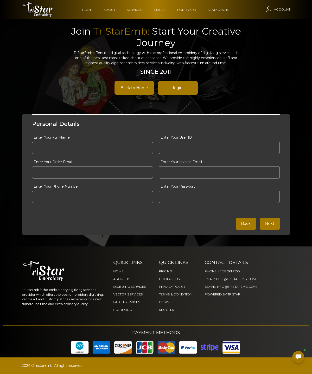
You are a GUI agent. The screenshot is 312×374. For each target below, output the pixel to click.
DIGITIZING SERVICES (129, 286)
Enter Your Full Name (52, 137)
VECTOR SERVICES (128, 294)
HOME (87, 10)
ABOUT (109, 10)
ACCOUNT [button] (282, 9)
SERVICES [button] (134, 10)
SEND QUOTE (218, 10)
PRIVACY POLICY (172, 286)
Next (269, 223)
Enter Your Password (178, 186)
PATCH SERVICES (126, 302)
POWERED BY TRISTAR (222, 294)
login (178, 88)
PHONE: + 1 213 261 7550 (222, 271)
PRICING (165, 271)
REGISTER (166, 310)
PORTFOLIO (186, 10)
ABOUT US (121, 279)
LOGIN (164, 302)
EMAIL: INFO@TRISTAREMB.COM (230, 279)
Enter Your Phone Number (56, 186)
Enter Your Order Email (53, 162)
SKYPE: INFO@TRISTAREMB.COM (231, 286)
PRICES (160, 10)
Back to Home (134, 88)
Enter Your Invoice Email (181, 162)
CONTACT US (169, 279)
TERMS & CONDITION (175, 294)
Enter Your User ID (176, 137)
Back (246, 223)
